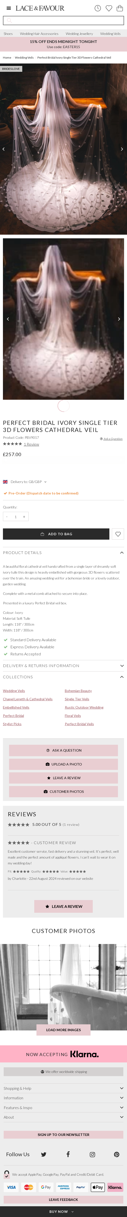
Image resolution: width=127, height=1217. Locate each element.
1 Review (31, 444)
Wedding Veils (110, 34)
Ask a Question (111, 439)
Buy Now (62, 1211)
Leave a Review (63, 778)
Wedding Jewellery (79, 34)
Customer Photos (63, 791)
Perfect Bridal (13, 715)
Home (7, 57)
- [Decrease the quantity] (7, 516)
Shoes (8, 34)
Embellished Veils (16, 707)
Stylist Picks (12, 724)
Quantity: (10, 507)
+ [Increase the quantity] (24, 516)
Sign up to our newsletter (63, 1135)
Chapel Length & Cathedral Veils (28, 699)
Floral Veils (73, 715)
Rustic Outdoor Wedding (84, 707)
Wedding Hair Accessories (39, 34)
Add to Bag (56, 534)
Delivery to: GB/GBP (25, 482)
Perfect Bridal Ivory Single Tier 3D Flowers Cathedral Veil (74, 57)
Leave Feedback (63, 1199)
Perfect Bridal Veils (79, 724)
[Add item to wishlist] (118, 534)
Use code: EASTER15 (63, 44)
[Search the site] (70, 20)
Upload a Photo (63, 764)
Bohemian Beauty (78, 691)
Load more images (63, 1030)
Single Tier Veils (77, 699)
